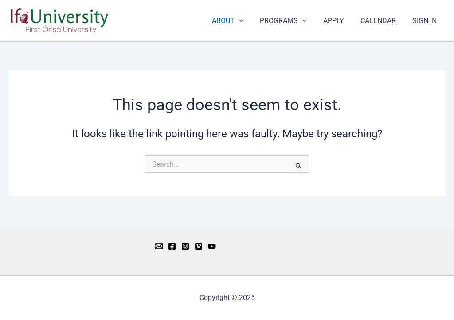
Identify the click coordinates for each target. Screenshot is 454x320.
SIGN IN (426, 20)
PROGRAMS (291, 21)
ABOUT (238, 21)
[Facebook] (172, 246)
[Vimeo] (199, 246)
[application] (249, 21)
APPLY (339, 20)
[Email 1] (159, 246)
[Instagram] (185, 246)
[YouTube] (212, 246)
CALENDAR (381, 20)
